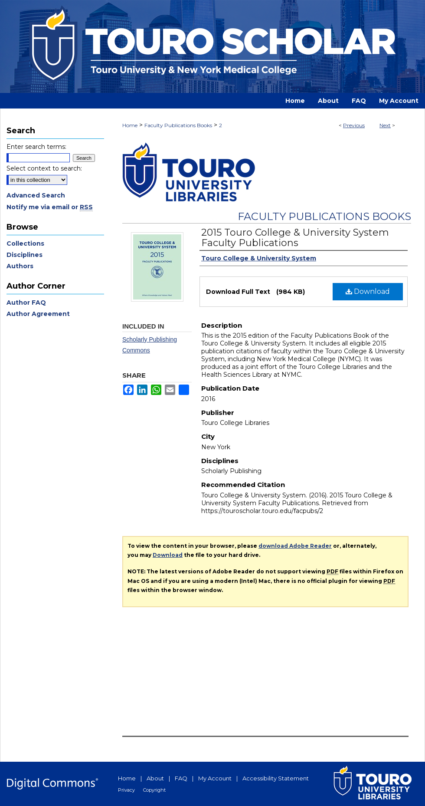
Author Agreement (38, 314)
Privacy (126, 790)
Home (129, 125)
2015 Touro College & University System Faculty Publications (295, 238)
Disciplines (24, 255)
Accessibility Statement (275, 778)
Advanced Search (36, 195)
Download (368, 291)
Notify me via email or (50, 207)
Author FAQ (26, 302)
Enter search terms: (36, 147)
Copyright (154, 790)
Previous (354, 125)
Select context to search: (44, 168)
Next (385, 125)
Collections (25, 243)
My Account (215, 778)
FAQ (181, 778)
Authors (20, 266)
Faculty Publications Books (178, 125)
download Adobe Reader (295, 546)
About (155, 778)
